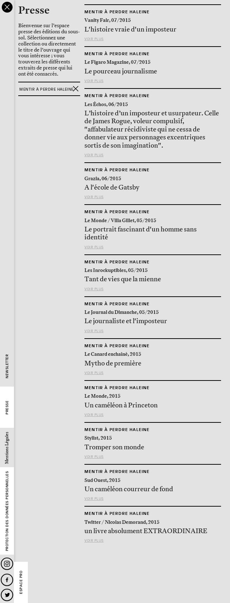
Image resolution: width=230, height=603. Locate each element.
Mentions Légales (7, 448)
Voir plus (94, 39)
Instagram (7, 564)
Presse (7, 408)
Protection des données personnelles (7, 511)
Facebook (7, 580)
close (7, 7)
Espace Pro (21, 582)
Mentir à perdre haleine (117, 12)
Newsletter (7, 366)
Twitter (7, 595)
